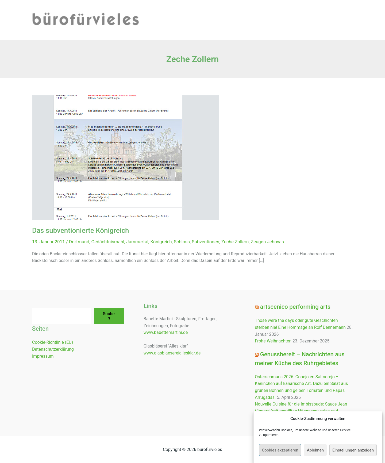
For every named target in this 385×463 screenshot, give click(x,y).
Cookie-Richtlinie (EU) (52, 342)
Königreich (161, 241)
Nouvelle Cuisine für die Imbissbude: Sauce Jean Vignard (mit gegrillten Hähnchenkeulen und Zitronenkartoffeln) (301, 411)
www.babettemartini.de (166, 332)
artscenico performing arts (295, 306)
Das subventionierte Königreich (80, 230)
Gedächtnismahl (107, 241)
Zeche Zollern (235, 241)
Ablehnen (315, 451)
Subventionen (206, 241)
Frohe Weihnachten (273, 341)
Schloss (182, 241)
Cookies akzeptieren (280, 451)
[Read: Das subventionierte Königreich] (125, 157)
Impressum (43, 356)
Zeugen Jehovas (267, 241)
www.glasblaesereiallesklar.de (172, 353)
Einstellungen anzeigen (353, 451)
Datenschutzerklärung (53, 349)
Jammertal (137, 241)
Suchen (108, 316)
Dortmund (79, 241)
